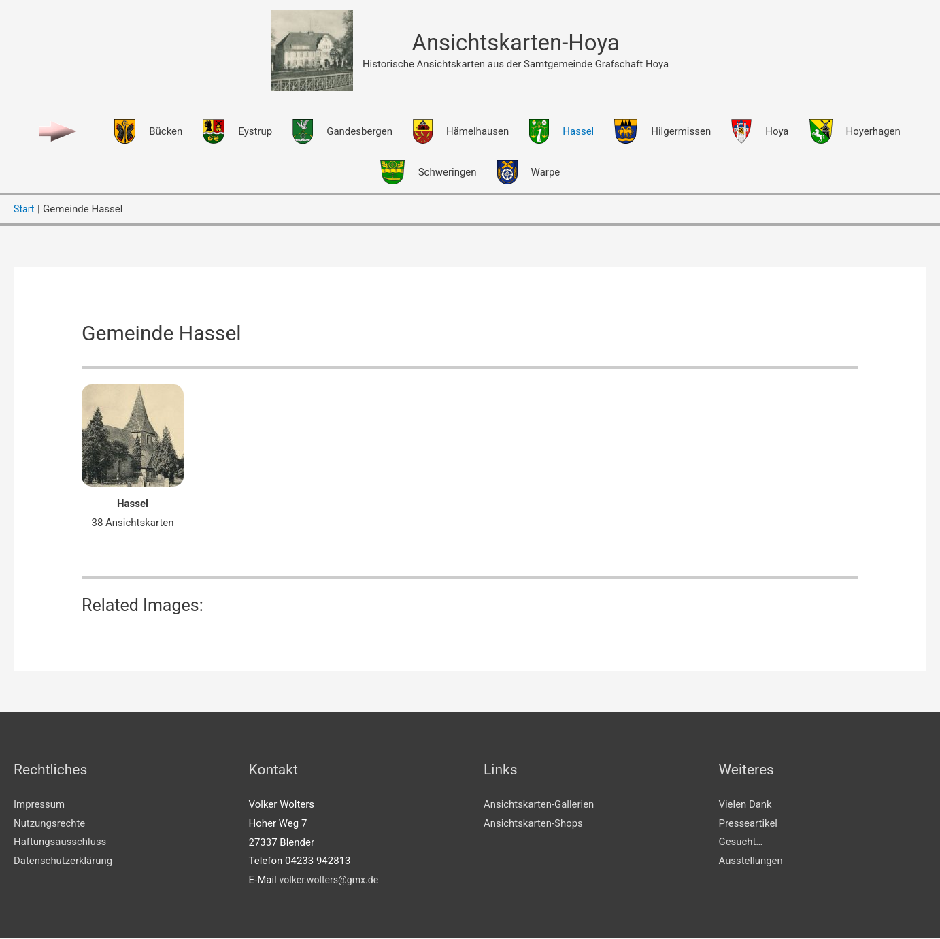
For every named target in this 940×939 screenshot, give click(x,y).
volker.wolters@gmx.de (331, 881)
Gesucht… (741, 843)
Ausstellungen (751, 862)
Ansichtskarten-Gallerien (539, 806)
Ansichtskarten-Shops (534, 825)
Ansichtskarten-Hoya (515, 43)
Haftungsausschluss (60, 843)
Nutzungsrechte (50, 825)
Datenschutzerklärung (63, 862)
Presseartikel (748, 825)
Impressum (39, 806)
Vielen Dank (746, 806)
